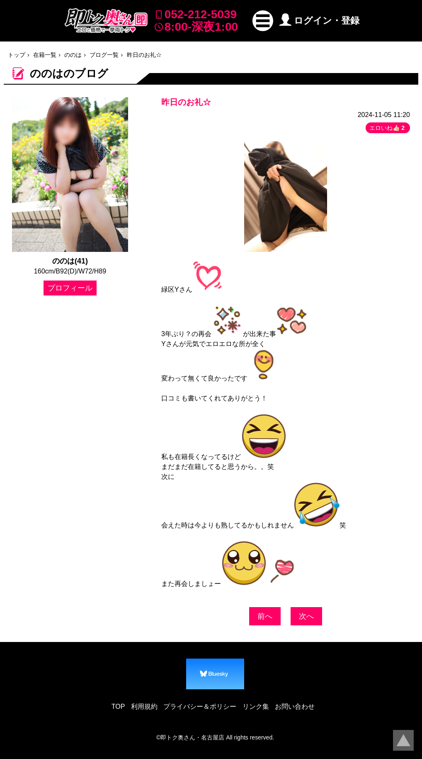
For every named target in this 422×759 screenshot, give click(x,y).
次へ (306, 616)
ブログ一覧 (104, 54)
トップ (16, 54)
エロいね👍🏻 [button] (387, 127)
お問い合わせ (295, 706)
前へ (264, 616)
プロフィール (70, 288)
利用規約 (144, 706)
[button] (262, 20)
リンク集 (256, 706)
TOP (118, 706)
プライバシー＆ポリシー (199, 706)
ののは (73, 54)
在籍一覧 (44, 54)
